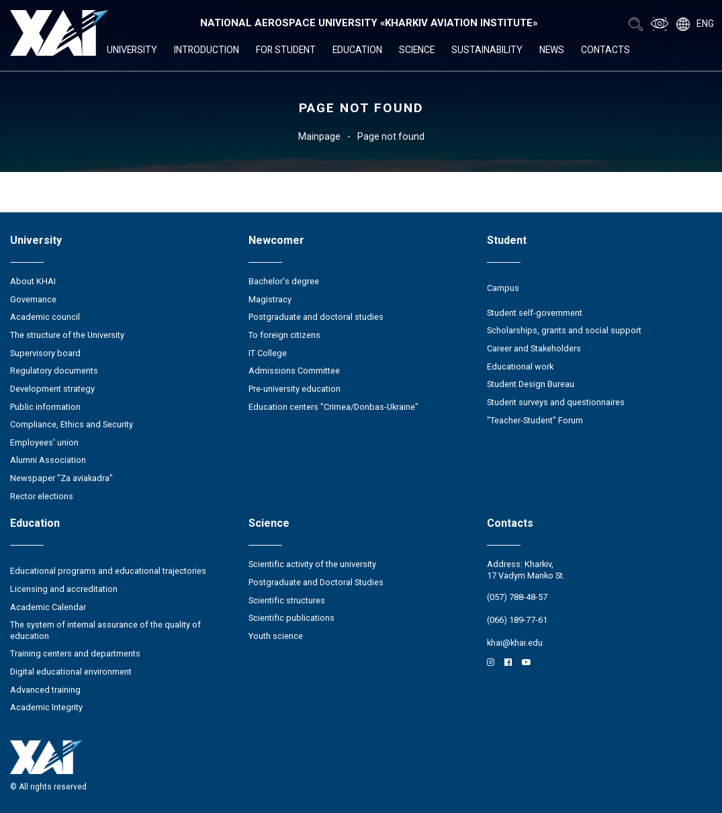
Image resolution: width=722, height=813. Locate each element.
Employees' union (44, 442)
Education (357, 49)
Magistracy (270, 299)
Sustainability (487, 49)
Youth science (276, 636)
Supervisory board (45, 353)
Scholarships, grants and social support (564, 330)
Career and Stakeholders (534, 348)
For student (286, 49)
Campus (503, 288)
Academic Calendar (48, 607)
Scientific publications (291, 618)
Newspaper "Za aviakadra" (61, 478)
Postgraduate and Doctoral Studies (316, 582)
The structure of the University (67, 335)
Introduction (206, 49)
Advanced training (45, 690)
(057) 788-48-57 (517, 597)
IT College (268, 353)
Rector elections (41, 496)
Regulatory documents (54, 371)
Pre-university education (295, 389)
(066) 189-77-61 (517, 620)
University (132, 49)
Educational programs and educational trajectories (108, 571)
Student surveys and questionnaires (556, 402)
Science (417, 49)
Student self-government (534, 313)
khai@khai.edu (515, 643)
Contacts (605, 49)
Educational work (520, 366)
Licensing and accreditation (64, 589)
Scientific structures (287, 600)
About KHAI (33, 281)
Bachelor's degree (284, 281)
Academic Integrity (46, 707)
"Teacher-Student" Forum (535, 420)
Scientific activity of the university (312, 564)
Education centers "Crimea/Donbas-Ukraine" (333, 407)
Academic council (45, 317)
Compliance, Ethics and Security (71, 424)
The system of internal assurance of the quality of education (105, 630)
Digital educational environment (71, 672)
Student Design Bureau (530, 384)
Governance (33, 299)
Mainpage (319, 136)
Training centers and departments (75, 653)
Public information (45, 407)
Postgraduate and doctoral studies (316, 317)
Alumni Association (48, 460)
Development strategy (52, 389)
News (551, 49)
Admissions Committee (294, 371)
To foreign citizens (284, 335)
